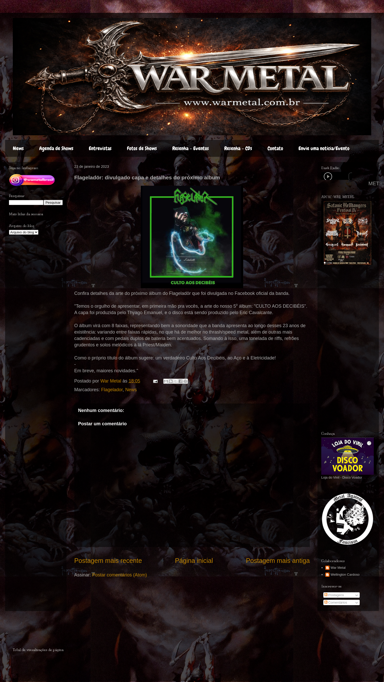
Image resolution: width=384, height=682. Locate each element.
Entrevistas (100, 148)
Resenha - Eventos (190, 148)
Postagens (334, 595)
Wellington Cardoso (344, 574)
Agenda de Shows (56, 148)
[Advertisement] (43, 631)
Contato (275, 148)
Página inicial (194, 560)
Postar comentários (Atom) (119, 574)
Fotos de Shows (142, 148)
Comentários (335, 602)
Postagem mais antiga (278, 560)
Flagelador (112, 389)
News (18, 148)
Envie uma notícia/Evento (323, 148)
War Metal (338, 568)
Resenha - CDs (238, 148)
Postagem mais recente (108, 560)
